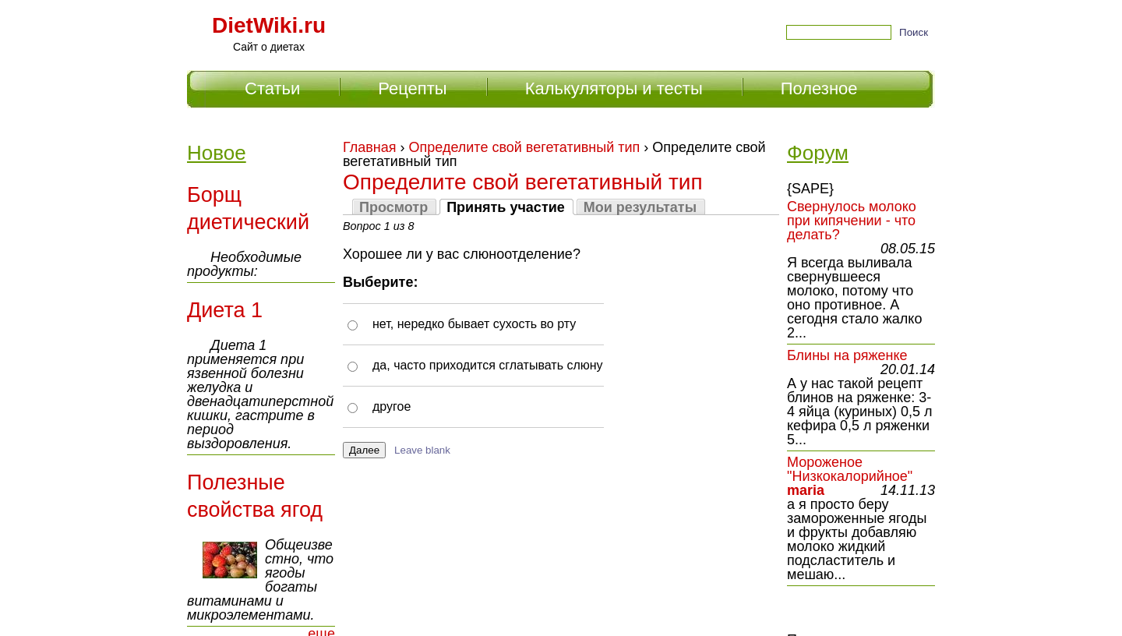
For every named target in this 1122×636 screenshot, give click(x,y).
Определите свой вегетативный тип (524, 147)
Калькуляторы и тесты (614, 88)
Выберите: (380, 282)
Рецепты (412, 88)
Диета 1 (225, 310)
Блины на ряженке (847, 355)
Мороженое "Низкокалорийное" (849, 469)
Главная (370, 147)
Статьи (272, 88)
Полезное (819, 88)
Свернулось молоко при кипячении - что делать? (851, 220)
